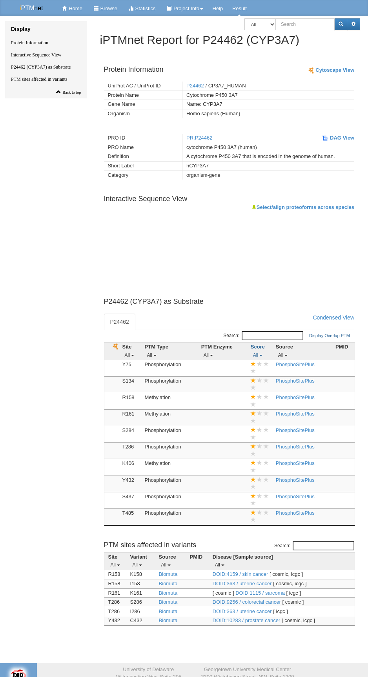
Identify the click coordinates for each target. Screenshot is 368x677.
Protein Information (29, 42)
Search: (263, 335)
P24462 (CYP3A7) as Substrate (41, 67)
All (130, 355)
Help (218, 8)
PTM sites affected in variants (39, 79)
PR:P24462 (199, 138)
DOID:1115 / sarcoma (260, 593)
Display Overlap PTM (329, 335)
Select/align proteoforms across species (302, 207)
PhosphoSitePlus (295, 364)
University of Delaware (148, 669)
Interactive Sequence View (36, 55)
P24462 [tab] (119, 322)
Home (71, 8)
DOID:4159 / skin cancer (241, 574)
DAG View (338, 138)
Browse (104, 8)
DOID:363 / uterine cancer (243, 583)
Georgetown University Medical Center (247, 669)
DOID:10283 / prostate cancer (247, 620)
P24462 (195, 86)
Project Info (184, 8)
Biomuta (168, 574)
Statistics (141, 8)
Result (239, 8)
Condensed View (333, 317)
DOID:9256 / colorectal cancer (247, 602)
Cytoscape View (331, 70)
